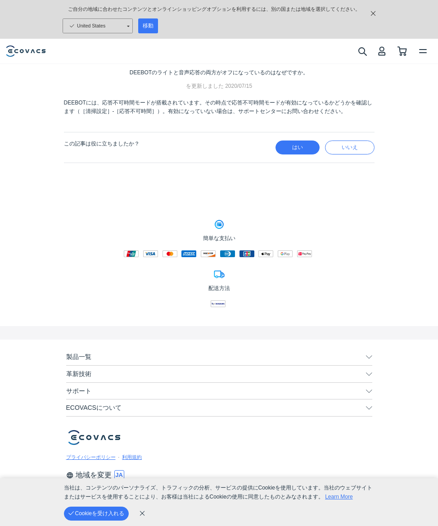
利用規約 (132, 457)
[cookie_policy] (142, 513)
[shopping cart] (402, 51)
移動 (148, 26)
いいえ (350, 147)
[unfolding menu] (369, 357)
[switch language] (119, 475)
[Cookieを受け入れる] (96, 514)
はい (297, 147)
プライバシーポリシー (91, 457)
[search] (362, 51)
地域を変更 (89, 475)
